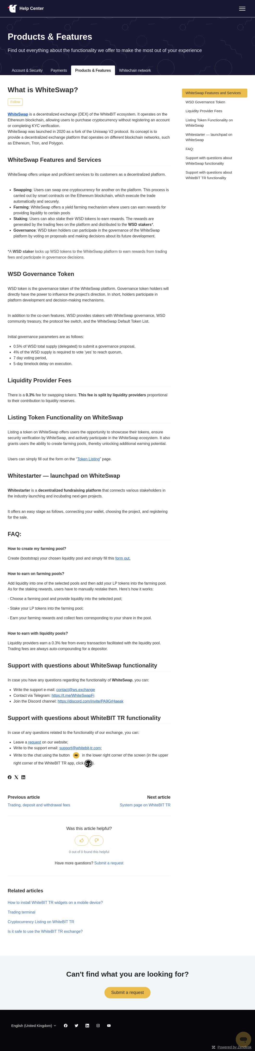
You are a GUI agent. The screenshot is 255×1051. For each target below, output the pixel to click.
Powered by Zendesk (234, 1047)
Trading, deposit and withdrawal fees (39, 805)
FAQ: (190, 149)
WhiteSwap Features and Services (213, 93)
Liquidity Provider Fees (204, 111)
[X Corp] (16, 778)
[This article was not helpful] (96, 841)
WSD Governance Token (205, 102)
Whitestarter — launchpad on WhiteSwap (209, 137)
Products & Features (93, 70)
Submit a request (108, 863)
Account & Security (27, 70)
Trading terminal (21, 912)
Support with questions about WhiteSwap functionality (209, 160)
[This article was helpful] (82, 841)
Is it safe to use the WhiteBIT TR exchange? (45, 931)
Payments (59, 70)
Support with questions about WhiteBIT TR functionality (209, 175)
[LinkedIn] (23, 778)
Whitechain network (135, 70)
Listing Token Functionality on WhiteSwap (209, 123)
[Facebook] (10, 778)
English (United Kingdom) (34, 1026)
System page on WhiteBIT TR (145, 805)
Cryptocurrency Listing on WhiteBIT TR (41, 922)
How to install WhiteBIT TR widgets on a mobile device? (55, 903)
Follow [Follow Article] (15, 102)
